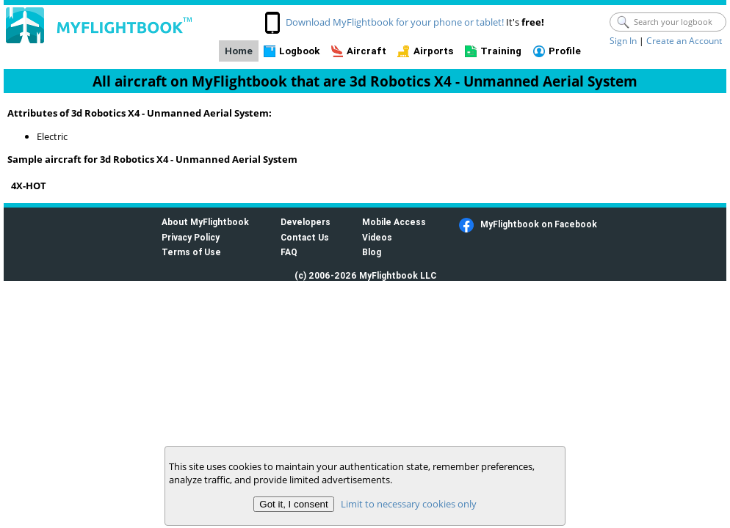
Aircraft (366, 51)
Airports (433, 51)
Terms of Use (191, 251)
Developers (305, 221)
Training (500, 51)
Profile (565, 51)
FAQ (289, 251)
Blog (371, 251)
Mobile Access (394, 221)
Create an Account (684, 40)
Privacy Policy (191, 237)
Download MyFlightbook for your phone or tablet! (395, 22)
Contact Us (305, 237)
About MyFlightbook (205, 221)
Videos (377, 237)
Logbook (299, 51)
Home (239, 51)
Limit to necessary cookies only (409, 503)
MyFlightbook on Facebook (538, 224)
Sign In (623, 40)
